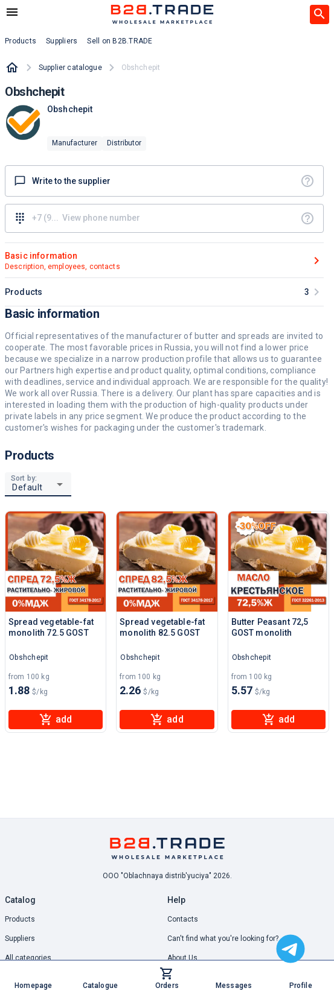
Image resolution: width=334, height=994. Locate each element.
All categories (28, 958)
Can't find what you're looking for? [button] (222, 938)
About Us (182, 958)
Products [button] (20, 41)
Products (20, 919)
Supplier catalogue (70, 67)
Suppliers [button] (61, 41)
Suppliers (20, 938)
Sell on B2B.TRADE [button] (119, 41)
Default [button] (27, 487)
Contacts (182, 919)
